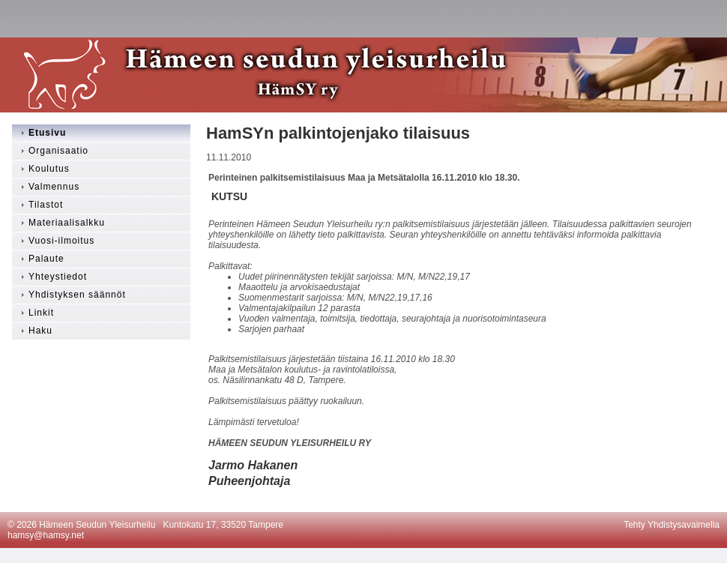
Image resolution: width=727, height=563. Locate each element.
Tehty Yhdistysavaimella (672, 525)
